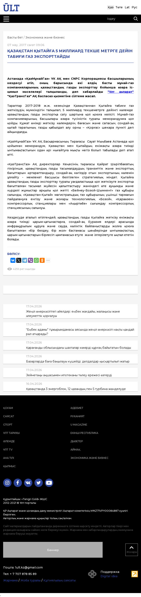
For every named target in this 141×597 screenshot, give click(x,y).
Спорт (7, 424)
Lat (127, 7)
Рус (134, 7)
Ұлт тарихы (11, 432)
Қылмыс (9, 466)
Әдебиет (76, 408)
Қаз (110, 7)
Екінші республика (84, 432)
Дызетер (76, 441)
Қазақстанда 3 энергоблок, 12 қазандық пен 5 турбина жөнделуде (76, 389)
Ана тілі (8, 457)
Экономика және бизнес (45, 37)
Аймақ (75, 449)
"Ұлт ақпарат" (121, 92)
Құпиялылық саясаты (59, 580)
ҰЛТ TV (8, 449)
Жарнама (10, 580)
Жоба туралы (30, 580)
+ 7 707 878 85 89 (23, 574)
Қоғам (8, 408)
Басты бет (15, 37)
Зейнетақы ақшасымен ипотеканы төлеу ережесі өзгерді (69, 375)
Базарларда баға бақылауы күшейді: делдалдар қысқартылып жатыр (78, 361)
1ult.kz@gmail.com (29, 567)
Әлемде (9, 441)
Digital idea (109, 576)
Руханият (77, 416)
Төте (119, 7)
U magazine (78, 424)
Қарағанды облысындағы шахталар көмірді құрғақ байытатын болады (78, 348)
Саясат (8, 416)
